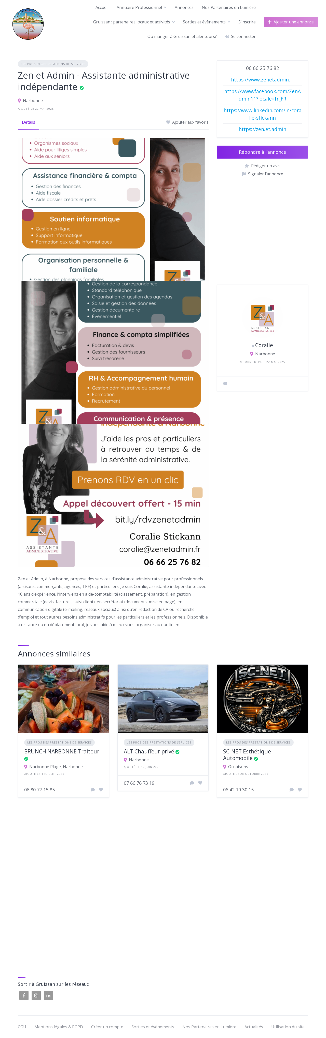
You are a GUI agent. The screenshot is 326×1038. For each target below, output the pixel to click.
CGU (22, 1027)
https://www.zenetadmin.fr (262, 79)
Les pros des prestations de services (53, 64)
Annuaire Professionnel (139, 7)
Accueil (102, 7)
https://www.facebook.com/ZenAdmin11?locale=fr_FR (262, 95)
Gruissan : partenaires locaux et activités (131, 22)
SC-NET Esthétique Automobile (247, 755)
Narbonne (33, 100)
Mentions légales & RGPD (58, 1027)
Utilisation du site (288, 1027)
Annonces (184, 7)
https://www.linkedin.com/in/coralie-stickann (263, 114)
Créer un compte (107, 1027)
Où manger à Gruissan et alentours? (182, 36)
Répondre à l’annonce (262, 152)
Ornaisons (238, 766)
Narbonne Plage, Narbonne (56, 766)
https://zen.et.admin (262, 129)
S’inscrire (247, 22)
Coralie (264, 345)
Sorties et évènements (204, 22)
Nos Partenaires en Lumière (229, 7)
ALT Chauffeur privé (149, 751)
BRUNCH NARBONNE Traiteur (61, 751)
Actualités (253, 1027)
